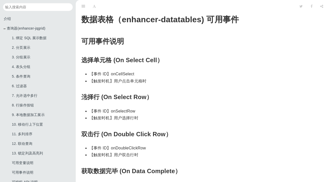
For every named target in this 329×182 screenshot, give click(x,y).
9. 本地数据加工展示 (28, 115)
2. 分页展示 (21, 48)
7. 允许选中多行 (24, 96)
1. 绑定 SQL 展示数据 (29, 38)
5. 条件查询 (21, 76)
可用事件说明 (22, 172)
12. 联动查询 (22, 144)
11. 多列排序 (22, 134)
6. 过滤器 (19, 86)
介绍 (7, 19)
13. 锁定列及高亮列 (27, 153)
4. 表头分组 (21, 67)
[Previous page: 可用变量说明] (83, 97)
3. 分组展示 (21, 57)
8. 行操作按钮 (23, 105)
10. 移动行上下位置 (27, 124)
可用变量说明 (22, 163)
